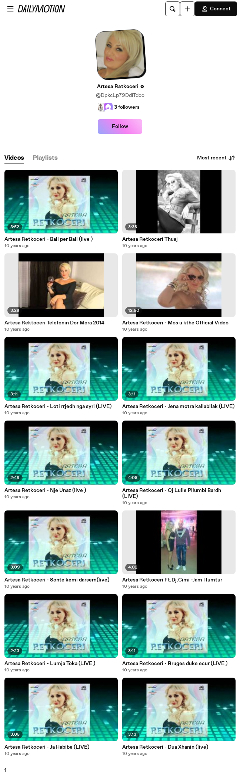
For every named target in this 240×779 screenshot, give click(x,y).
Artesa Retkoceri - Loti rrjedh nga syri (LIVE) (57, 406)
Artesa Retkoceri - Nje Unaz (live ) (45, 490)
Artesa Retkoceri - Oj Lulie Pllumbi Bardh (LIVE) (171, 493)
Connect (216, 9)
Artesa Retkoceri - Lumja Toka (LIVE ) (49, 664)
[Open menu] (10, 8)
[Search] (172, 8)
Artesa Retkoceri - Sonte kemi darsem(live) (56, 580)
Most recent (216, 158)
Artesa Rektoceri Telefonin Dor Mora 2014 (54, 323)
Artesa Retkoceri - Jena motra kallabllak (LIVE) (178, 406)
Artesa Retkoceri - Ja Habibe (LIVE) (46, 747)
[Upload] (187, 8)
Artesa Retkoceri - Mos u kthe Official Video (175, 323)
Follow (120, 126)
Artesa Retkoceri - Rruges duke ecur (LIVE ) (174, 664)
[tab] (14, 158)
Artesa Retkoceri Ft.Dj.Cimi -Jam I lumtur (172, 580)
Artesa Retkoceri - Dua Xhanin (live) (165, 747)
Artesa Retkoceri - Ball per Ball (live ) (48, 239)
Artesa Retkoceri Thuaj (150, 239)
